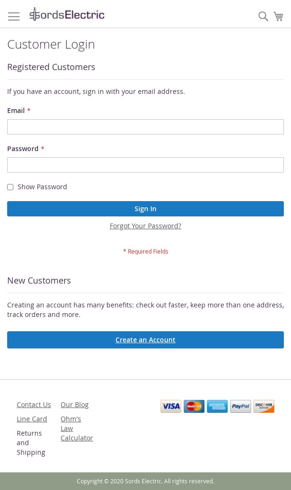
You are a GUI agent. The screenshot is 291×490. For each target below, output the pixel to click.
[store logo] (66, 14)
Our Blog (75, 404)
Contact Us (34, 404)
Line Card (32, 418)
